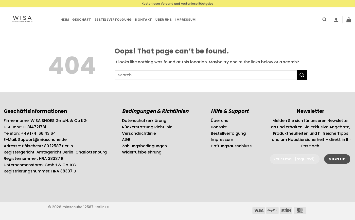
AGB (126, 139)
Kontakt (143, 19)
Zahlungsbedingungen (144, 146)
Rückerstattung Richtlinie (147, 127)
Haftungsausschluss (231, 146)
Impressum (185, 19)
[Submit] (302, 75)
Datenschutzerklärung (144, 120)
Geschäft (81, 19)
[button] (324, 19)
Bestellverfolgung (113, 19)
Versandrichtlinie (139, 133)
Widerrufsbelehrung (141, 152)
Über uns (163, 19)
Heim (64, 19)
